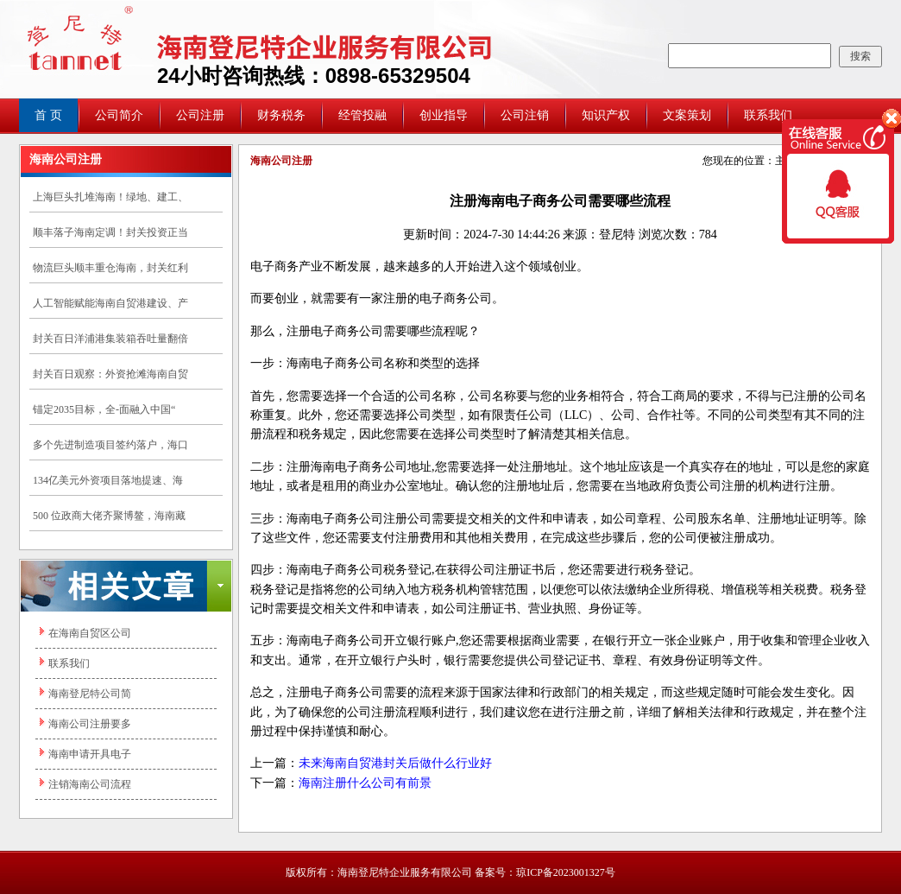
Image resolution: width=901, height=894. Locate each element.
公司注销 (525, 115)
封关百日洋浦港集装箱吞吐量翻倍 (110, 339)
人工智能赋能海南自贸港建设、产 (110, 303)
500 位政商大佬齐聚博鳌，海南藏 (109, 516)
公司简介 (119, 115)
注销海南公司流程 (89, 784)
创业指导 (443, 115)
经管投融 (362, 115)
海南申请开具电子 (89, 754)
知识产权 (606, 115)
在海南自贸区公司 (89, 633)
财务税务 (281, 115)
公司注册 (200, 115)
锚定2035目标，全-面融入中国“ (104, 409)
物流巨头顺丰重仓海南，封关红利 (110, 268)
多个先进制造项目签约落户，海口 (110, 445)
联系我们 (768, 115)
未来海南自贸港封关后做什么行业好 (395, 763)
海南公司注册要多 (89, 724)
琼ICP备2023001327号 (565, 872)
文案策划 (687, 115)
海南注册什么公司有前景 (365, 783)
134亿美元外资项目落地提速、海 (108, 480)
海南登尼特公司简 (89, 694)
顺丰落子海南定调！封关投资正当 (110, 232)
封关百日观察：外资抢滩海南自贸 (110, 374)
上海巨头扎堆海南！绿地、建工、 (110, 197)
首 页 (48, 115)
